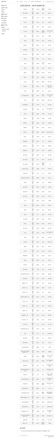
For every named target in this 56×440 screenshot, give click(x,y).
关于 (28, 1)
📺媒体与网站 (4, 25)
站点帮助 (32, 1)
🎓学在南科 (3, 18)
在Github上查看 (38, 1)
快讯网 (21, 1)
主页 (18, 1)
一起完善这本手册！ (24, 435)
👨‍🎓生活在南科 (4, 16)
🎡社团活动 (3, 22)
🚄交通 (3, 27)
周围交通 (4, 31)
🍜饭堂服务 (3, 20)
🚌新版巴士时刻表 (5, 29)
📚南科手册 (3, 5)
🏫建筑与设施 (4, 7)
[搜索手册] (50, 2)
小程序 (25, 1)
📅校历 (3, 12)
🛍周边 (3, 33)
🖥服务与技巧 (4, 14)
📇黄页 (3, 9)
